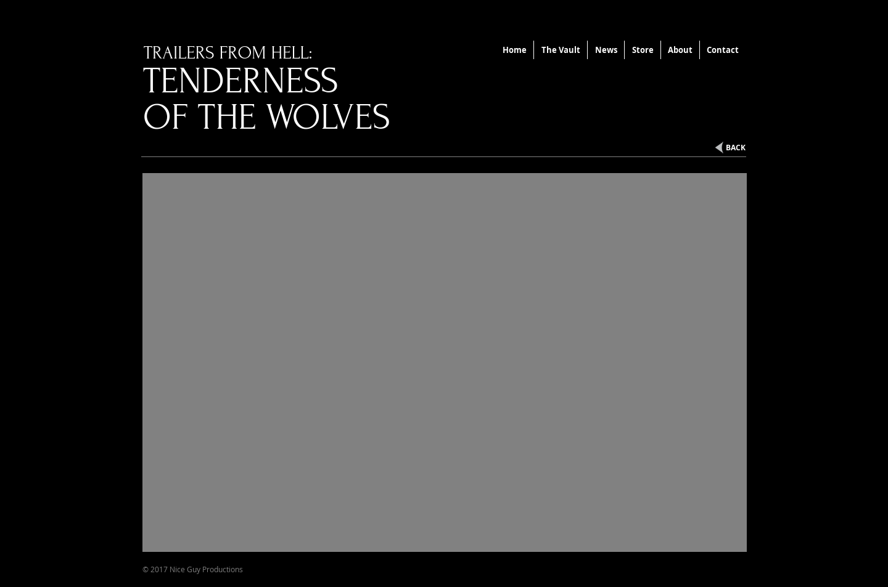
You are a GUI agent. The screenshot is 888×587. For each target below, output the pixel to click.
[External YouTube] (445, 362)
